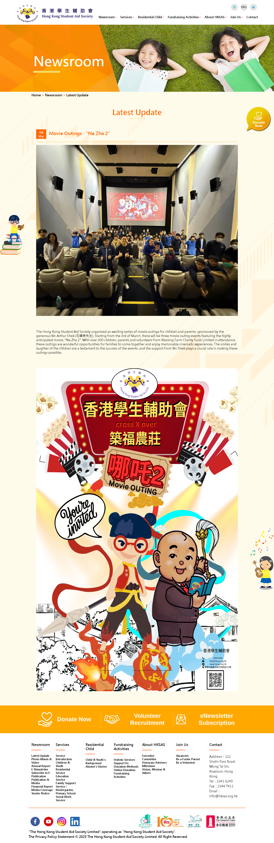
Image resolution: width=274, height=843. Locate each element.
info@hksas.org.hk (223, 796)
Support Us (121, 763)
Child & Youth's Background (96, 761)
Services (126, 17)
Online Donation (124, 770)
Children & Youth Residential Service (63, 768)
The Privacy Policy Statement (51, 837)
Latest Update (40, 756)
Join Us (235, 17)
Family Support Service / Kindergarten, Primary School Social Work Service (66, 791)
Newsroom (107, 17)
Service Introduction (64, 757)
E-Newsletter (39, 769)
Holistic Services (124, 760)
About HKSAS (215, 17)
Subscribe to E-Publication (41, 774)
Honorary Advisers (154, 762)
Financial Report (42, 786)
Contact (252, 17)
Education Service (62, 778)
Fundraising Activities (183, 17)
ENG (244, 7)
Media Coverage (42, 790)
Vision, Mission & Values (153, 771)
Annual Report (40, 766)
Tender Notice (40, 793)
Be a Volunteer (185, 762)
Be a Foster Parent (188, 759)
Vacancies (182, 756)
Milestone (148, 766)
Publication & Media (40, 781)
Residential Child (150, 17)
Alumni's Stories (96, 766)
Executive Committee (149, 757)
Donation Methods (126, 766)
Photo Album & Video (41, 761)
